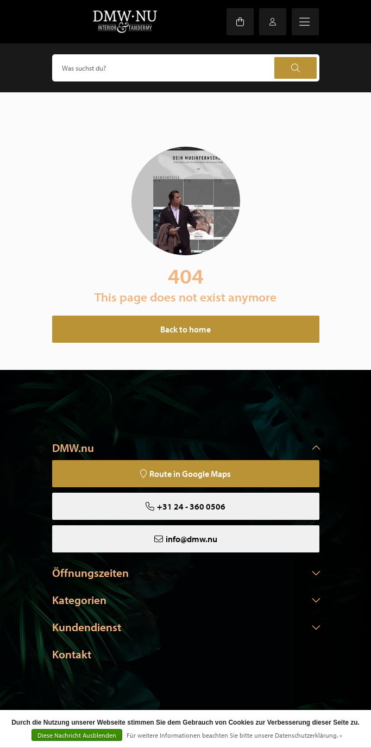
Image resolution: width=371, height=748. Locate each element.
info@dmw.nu (191, 538)
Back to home (185, 329)
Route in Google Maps (190, 473)
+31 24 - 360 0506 (191, 506)
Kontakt (71, 654)
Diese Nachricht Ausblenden (76, 735)
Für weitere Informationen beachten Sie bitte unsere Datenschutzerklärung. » (234, 735)
